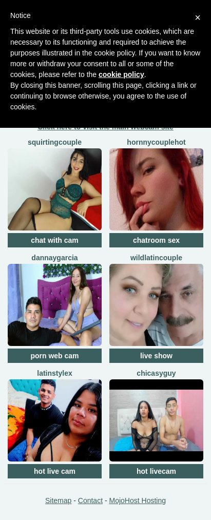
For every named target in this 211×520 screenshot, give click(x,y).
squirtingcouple (55, 142)
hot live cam (54, 471)
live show (156, 356)
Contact (90, 500)
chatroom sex (156, 240)
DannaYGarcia (54, 258)
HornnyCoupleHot (156, 142)
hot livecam (156, 471)
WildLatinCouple (156, 258)
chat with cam (55, 240)
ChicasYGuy (156, 373)
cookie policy (121, 74)
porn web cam (54, 356)
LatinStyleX (54, 373)
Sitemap (58, 500)
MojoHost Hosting (137, 500)
